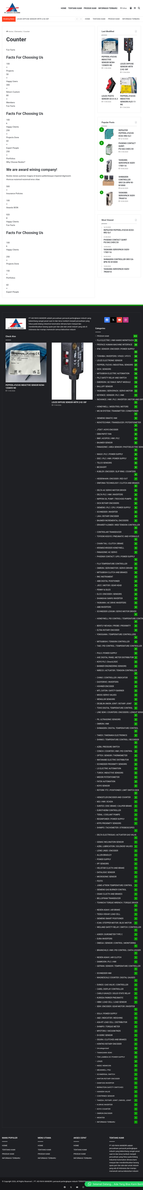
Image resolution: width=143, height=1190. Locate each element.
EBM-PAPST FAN (104, 434)
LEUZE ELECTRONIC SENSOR (109, 360)
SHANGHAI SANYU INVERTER (110, 598)
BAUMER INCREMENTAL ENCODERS (113, 520)
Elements (18, 31)
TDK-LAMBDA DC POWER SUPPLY (111, 1057)
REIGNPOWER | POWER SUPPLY (111, 819)
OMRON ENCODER (104, 1113)
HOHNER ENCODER (105, 686)
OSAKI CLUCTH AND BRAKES (109, 894)
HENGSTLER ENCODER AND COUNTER (114, 797)
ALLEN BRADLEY (104, 855)
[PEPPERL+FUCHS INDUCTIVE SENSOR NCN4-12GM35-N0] (110, 46)
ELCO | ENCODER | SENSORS (109, 594)
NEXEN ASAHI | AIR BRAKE (108, 910)
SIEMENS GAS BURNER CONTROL (111, 890)
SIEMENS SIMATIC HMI (107, 418)
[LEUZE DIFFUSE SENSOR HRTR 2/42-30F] (128, 49)
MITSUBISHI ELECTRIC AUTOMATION (113, 373)
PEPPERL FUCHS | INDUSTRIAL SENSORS (115, 365)
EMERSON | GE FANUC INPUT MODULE (114, 382)
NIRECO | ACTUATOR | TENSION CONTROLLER (117, 670)
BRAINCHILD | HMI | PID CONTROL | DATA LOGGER (119, 950)
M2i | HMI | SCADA (105, 802)
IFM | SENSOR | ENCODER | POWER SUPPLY (116, 349)
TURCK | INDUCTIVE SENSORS (110, 773)
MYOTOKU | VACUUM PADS (109, 1031)
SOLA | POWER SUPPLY (107, 1013)
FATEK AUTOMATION (106, 781)
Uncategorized (103, 1048)
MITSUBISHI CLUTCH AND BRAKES (112, 572)
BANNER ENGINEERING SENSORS (111, 666)
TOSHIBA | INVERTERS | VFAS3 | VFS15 (114, 356)
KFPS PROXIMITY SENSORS (109, 823)
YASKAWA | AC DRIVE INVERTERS (111, 603)
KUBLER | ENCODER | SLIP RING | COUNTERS (116, 471)
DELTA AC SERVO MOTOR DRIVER (111, 490)
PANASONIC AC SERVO (107, 552)
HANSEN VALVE (103, 1091)
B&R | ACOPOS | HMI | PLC (108, 438)
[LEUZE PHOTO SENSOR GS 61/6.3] (110, 85)
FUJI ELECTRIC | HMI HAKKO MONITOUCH (115, 340)
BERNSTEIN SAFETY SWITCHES (110, 1087)
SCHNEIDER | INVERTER (107, 512)
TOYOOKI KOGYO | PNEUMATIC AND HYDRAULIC (118, 536)
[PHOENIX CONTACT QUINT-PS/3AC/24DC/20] (109, 149)
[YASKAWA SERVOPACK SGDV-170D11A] (109, 166)
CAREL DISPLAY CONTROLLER (110, 989)
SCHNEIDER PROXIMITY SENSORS (112, 764)
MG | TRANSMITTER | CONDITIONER (118, 411)
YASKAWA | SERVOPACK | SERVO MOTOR (115, 391)
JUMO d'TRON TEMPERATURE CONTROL (114, 885)
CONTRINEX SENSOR (105, 1096)
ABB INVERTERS (104, 607)
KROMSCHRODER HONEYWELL (110, 548)
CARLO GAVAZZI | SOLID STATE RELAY (114, 993)
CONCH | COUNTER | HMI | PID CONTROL (114, 751)
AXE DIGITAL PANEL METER (115, 657)
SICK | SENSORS (104, 369)
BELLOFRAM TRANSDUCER (109, 898)
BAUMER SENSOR (105, 443)
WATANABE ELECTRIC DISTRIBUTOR (113, 760)
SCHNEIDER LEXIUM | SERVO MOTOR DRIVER (116, 611)
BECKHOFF (102, 467)
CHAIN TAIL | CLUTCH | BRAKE (110, 543)
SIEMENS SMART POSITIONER (110, 918)
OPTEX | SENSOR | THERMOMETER (112, 755)
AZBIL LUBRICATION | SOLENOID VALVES (115, 846)
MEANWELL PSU (104, 1070)
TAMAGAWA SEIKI (104, 1052)
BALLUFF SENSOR (105, 386)
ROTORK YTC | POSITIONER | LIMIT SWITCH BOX (118, 790)
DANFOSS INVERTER (105, 1083)
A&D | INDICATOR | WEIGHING (110, 1018)
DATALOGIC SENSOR (106, 872)
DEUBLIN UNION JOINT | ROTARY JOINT (114, 704)
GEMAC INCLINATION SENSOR (110, 842)
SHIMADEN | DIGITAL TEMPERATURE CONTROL (117, 728)
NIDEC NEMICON (104, 1065)
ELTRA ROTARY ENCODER (108, 630)
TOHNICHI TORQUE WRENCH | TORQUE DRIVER (117, 903)
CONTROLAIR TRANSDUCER (109, 532)
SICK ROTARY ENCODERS (108, 503)
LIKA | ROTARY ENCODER (108, 516)
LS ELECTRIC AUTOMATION (109, 768)
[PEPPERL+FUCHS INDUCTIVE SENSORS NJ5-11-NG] (128, 85)
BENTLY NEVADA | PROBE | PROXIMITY (114, 626)
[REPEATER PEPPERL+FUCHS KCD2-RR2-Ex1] (109, 134)
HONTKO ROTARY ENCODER (109, 1044)
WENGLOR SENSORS (106, 699)
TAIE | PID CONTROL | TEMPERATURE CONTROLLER (119, 646)
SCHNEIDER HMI (104, 973)
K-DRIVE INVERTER (105, 1104)
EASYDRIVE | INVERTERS (107, 682)
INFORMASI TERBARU (107, 8)
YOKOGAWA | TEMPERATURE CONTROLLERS (116, 634)
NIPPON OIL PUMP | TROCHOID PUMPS (114, 499)
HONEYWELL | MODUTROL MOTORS (112, 407)
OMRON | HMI (103, 724)
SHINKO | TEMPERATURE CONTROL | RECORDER (118, 740)
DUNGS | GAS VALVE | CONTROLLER (112, 985)
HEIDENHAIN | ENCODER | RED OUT (112, 479)
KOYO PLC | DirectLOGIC (107, 662)
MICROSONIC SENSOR (107, 877)
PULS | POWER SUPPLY (107, 653)
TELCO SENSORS (104, 463)
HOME (63, 8)
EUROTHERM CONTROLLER (109, 810)
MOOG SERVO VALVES (107, 695)
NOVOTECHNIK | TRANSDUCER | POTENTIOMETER (119, 422)
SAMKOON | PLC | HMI (106, 962)
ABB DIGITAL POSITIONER (108, 581)
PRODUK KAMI (90, 8)
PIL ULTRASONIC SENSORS (109, 719)
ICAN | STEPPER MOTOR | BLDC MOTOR (114, 923)
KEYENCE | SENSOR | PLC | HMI (110, 395)
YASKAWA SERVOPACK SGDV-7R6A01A (127, 195)
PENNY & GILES (104, 590)
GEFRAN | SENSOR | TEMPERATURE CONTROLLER (118, 966)
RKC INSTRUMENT (105, 577)
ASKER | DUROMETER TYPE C (110, 934)
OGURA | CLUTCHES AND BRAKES (111, 1039)
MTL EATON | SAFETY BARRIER (110, 691)
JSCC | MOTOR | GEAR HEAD (109, 585)
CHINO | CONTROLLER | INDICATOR (112, 678)
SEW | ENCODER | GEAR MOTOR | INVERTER (116, 1006)
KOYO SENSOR (103, 786)
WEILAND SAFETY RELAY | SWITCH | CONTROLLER (119, 927)
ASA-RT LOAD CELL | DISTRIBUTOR (112, 1022)
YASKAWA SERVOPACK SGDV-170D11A (127, 163)
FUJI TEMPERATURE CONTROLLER (112, 564)
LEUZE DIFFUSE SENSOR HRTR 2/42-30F (33, 19)
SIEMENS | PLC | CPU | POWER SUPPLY (114, 507)
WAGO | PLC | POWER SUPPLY (110, 454)
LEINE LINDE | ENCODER (107, 851)
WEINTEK (101, 1117)
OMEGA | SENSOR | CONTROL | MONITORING (116, 943)
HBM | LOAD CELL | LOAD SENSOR (112, 1002)
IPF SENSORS (103, 864)
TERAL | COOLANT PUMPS (108, 815)
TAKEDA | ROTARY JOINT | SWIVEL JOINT (114, 1100)
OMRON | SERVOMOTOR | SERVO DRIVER (115, 568)
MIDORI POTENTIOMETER (108, 777)
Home (9, 31)
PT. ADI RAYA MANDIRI (43, 1181)
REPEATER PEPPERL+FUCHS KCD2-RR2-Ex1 (126, 133)
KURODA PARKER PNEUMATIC (110, 998)
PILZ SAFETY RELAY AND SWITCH (112, 378)
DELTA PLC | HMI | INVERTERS (110, 494)
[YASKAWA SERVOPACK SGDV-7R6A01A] (109, 198)
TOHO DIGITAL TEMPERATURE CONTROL (115, 708)
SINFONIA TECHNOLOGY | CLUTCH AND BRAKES (118, 483)
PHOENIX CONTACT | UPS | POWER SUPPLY (116, 556)
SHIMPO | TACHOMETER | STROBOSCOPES (115, 828)
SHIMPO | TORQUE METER (108, 1026)
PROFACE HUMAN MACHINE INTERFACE (114, 345)
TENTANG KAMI (75, 8)
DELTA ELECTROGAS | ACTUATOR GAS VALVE (116, 835)
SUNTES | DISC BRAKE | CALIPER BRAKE (114, 806)
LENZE (100, 1061)
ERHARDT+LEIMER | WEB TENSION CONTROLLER (118, 525)
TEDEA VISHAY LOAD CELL (108, 914)
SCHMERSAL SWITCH (106, 1074)
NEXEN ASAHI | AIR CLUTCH (109, 957)
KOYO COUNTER (103, 1109)
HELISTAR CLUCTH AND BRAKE (110, 868)
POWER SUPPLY (104, 859)
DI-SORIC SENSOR (105, 1035)
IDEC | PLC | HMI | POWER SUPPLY (112, 458)
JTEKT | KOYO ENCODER (107, 430)
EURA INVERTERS (104, 939)
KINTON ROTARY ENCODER (108, 1078)
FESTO (100, 881)
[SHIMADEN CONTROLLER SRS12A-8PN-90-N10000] (109, 180)
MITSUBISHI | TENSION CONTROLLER (113, 641)
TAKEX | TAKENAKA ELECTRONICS (112, 735)
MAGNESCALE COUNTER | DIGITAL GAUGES (116, 977)
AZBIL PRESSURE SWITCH (108, 747)
